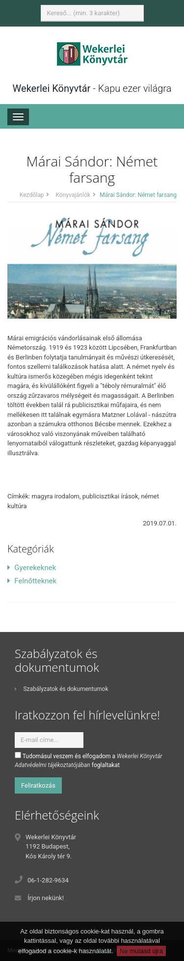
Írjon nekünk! (45, 898)
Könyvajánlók (72, 195)
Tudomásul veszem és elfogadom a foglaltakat (88, 760)
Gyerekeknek (31, 567)
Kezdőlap (32, 195)
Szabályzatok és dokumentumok (61, 689)
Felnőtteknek (31, 581)
